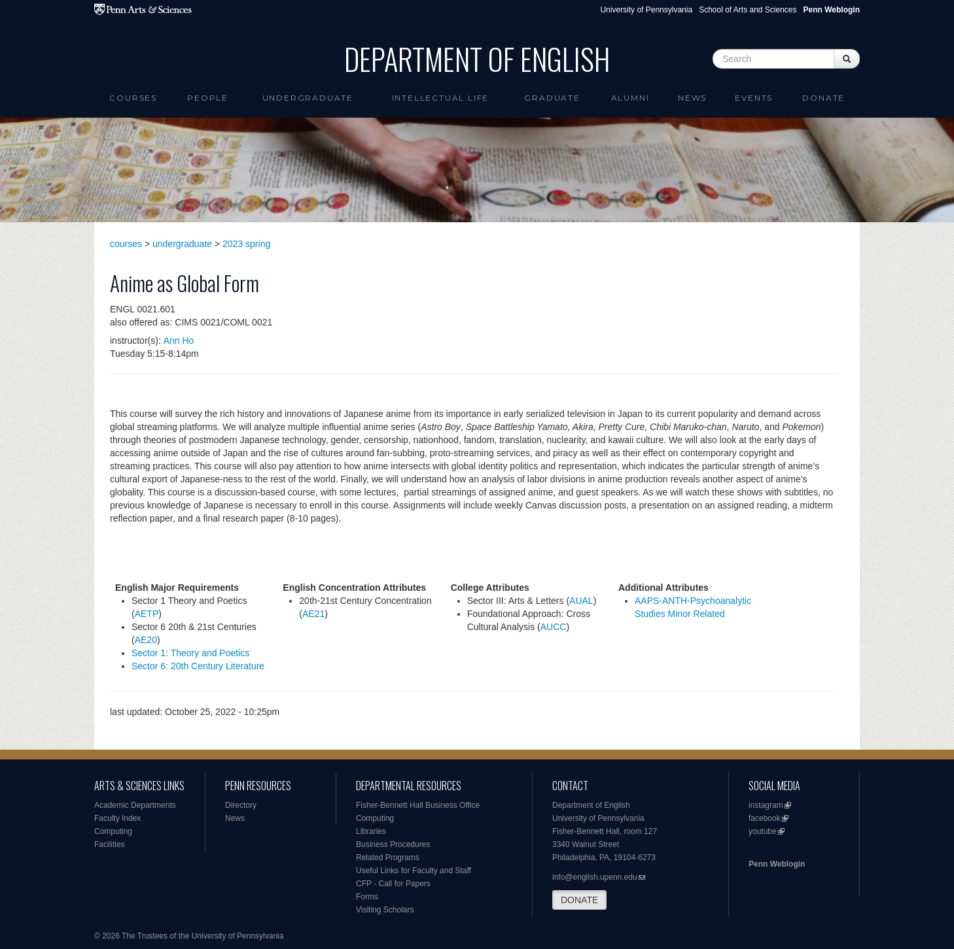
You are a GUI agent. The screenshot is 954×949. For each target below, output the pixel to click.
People (207, 98)
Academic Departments (135, 805)
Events (754, 98)
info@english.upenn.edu (594, 877)
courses (126, 244)
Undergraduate (307, 98)
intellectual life (440, 98)
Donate (823, 98)
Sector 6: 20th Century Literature (198, 666)
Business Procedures (393, 844)
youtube (763, 831)
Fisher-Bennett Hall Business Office (418, 805)
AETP (147, 613)
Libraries (371, 831)
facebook (765, 818)
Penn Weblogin (777, 864)
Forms (367, 896)
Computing (113, 831)
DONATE (579, 900)
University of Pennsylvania (646, 9)
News (692, 98)
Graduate (552, 98)
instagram (766, 805)
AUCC (553, 627)
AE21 (313, 613)
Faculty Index (117, 818)
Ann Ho (179, 340)
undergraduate (182, 244)
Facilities (109, 844)
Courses (133, 98)
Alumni (630, 98)
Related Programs (387, 857)
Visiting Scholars (385, 909)
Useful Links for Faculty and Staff (413, 870)
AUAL (581, 600)
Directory (240, 805)
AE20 (146, 640)
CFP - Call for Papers (393, 883)
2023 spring (246, 244)
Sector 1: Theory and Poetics (190, 653)
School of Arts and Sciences (747, 9)
